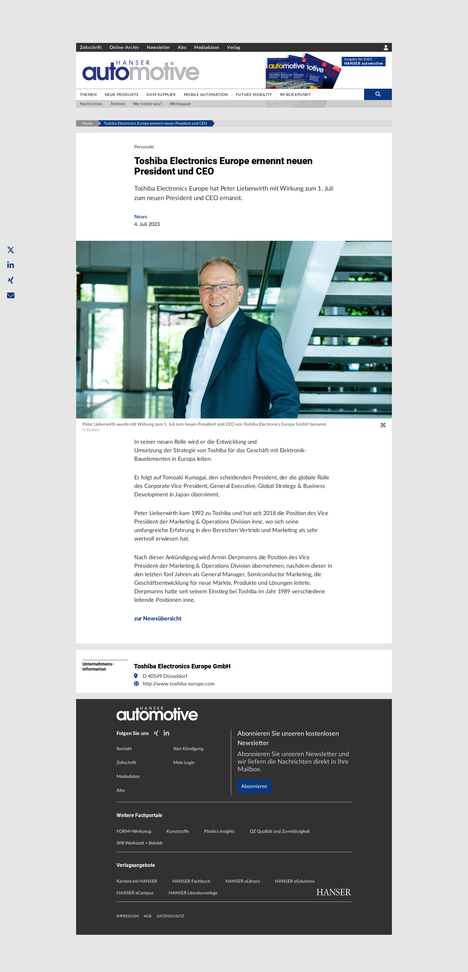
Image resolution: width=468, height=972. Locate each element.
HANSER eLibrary (242, 918)
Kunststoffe (177, 869)
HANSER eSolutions (295, 918)
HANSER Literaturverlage (193, 930)
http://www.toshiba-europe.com (178, 722)
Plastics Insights (219, 869)
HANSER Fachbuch (191, 918)
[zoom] (383, 448)
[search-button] (378, 94)
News (140, 239)
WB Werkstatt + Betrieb (140, 880)
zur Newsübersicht (160, 657)
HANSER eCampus (135, 930)
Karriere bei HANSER (137, 918)
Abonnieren (254, 801)
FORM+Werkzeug (134, 869)
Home (87, 123)
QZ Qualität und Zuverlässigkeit (280, 869)
